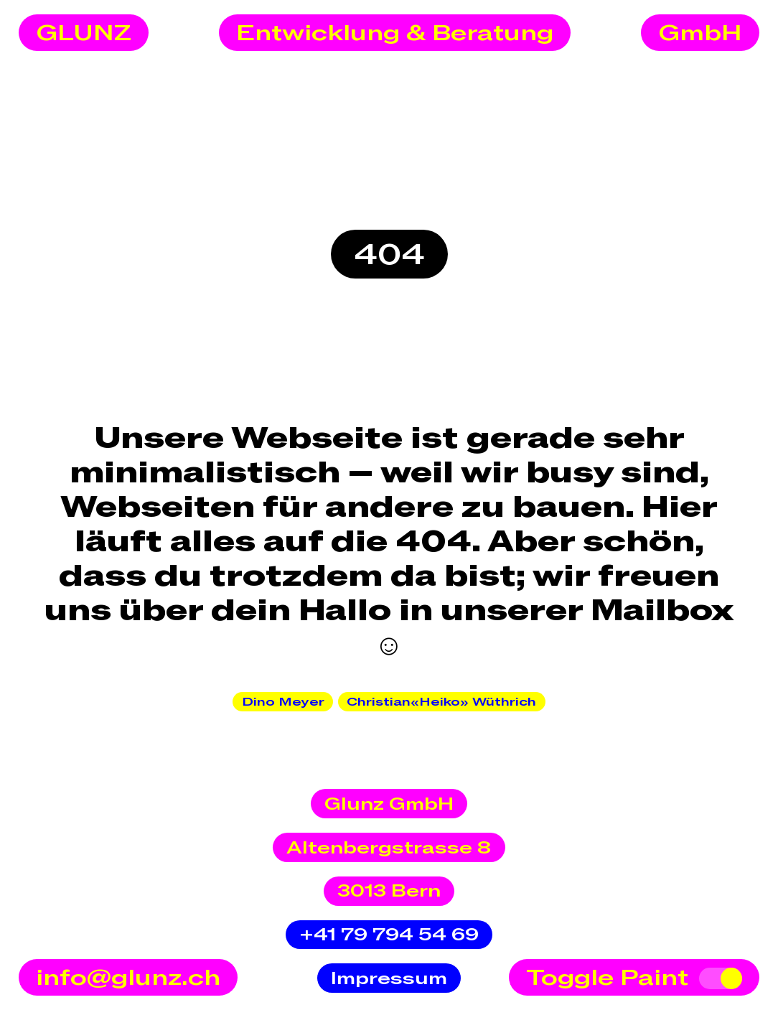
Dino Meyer (283, 702)
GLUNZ (83, 33)
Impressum (389, 979)
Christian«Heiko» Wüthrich (441, 702)
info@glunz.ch (128, 978)
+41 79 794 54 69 (389, 935)
